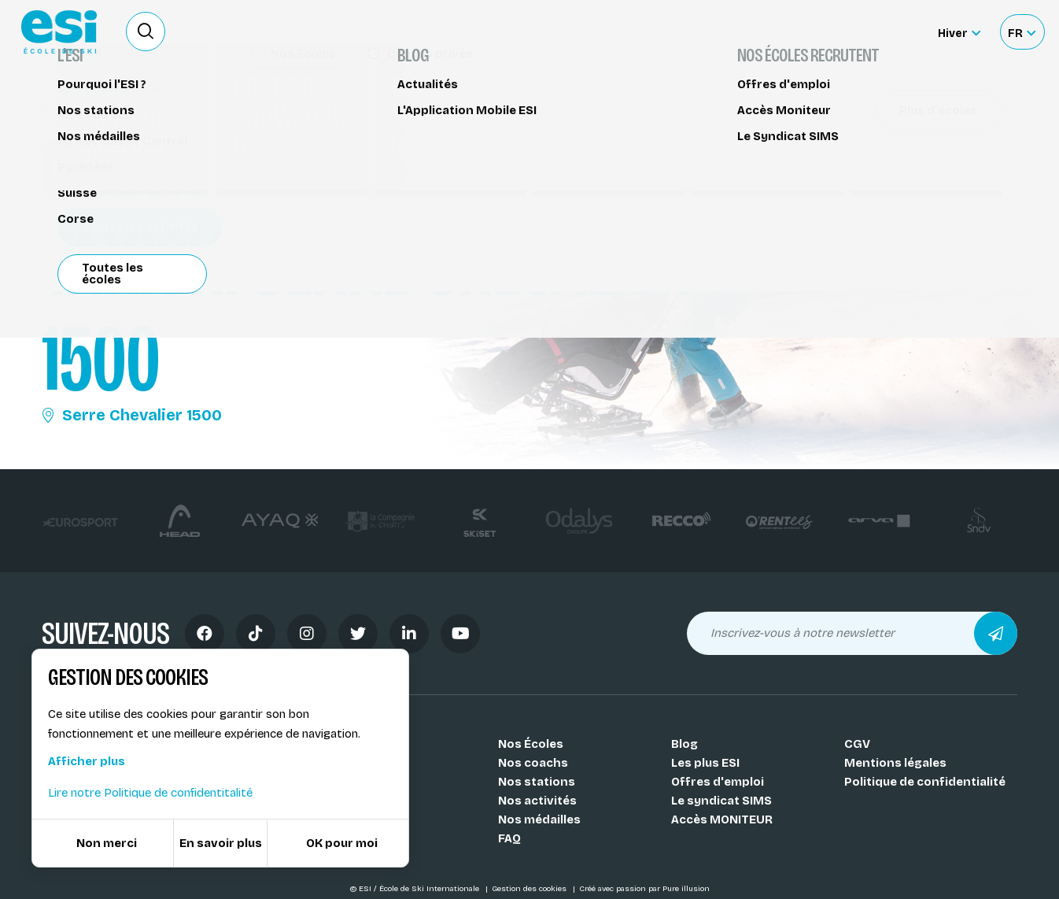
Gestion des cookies (530, 888)
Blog (684, 744)
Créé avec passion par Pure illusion (644, 888)
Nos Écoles (530, 744)
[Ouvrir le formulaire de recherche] (145, 31)
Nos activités (537, 801)
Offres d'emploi (717, 782)
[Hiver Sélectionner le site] (959, 32)
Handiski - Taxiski (101, 108)
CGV (857, 744)
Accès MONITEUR (722, 819)
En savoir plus (220, 843)
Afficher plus (86, 761)
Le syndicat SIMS (721, 801)
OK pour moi (342, 843)
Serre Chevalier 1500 (132, 414)
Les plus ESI (705, 763)
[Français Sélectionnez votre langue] (1021, 32)
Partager (884, 143)
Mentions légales (895, 763)
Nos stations (536, 782)
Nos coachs (533, 763)
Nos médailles (539, 819)
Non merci (106, 843)
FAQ (509, 838)
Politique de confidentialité (924, 782)
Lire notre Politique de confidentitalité (150, 793)
